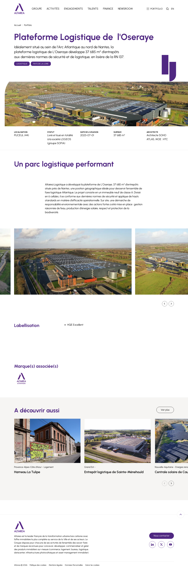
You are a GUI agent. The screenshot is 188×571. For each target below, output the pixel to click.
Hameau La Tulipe (43, 472)
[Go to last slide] (164, 303)
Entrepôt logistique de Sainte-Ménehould (133, 472)
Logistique (21, 64)
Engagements (73, 8)
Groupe (37, 8)
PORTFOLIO (155, 8)
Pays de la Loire (40, 64)
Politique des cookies (38, 565)
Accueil (17, 25)
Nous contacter (161, 535)
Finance (108, 8)
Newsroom (125, 8)
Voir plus (165, 409)
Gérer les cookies (92, 565)
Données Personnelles (74, 565)
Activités (53, 8)
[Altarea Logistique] (21, 378)
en (172, 8)
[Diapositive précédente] (164, 483)
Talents (93, 8)
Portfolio (28, 25)
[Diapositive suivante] (171, 303)
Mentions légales (56, 565)
